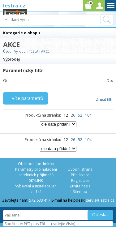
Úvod (7, 51)
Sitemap (80, 191)
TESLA (33, 51)
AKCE (45, 51)
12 (66, 115)
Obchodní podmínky (36, 163)
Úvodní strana (80, 169)
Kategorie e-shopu (21, 33)
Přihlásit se (80, 175)
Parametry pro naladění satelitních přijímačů (36, 172)
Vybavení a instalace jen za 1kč (36, 188)
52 (80, 115)
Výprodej (11, 59)
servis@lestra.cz (100, 200)
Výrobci (20, 51)
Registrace (80, 180)
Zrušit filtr (104, 99)
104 (88, 115)
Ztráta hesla (80, 186)
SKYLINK (36, 180)
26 (73, 115)
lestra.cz (14, 5)
